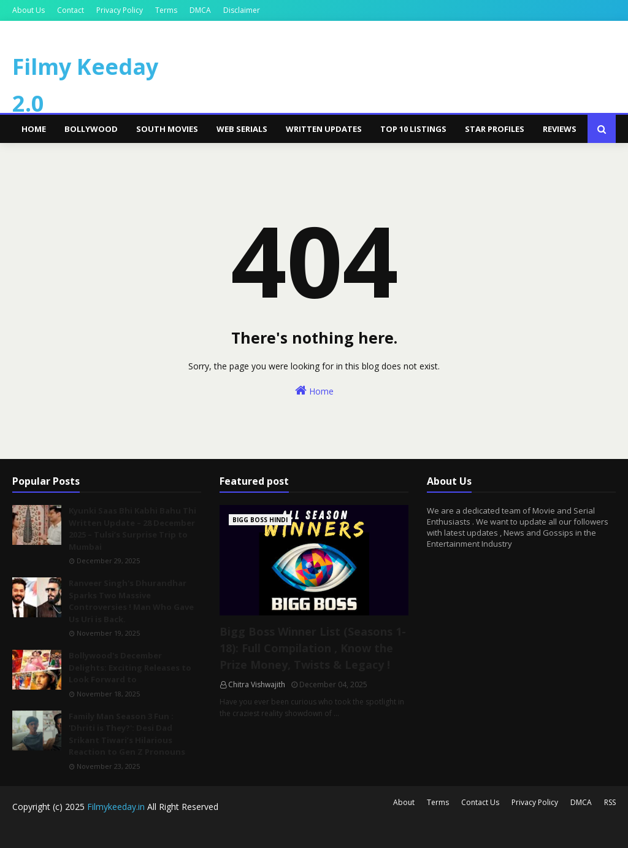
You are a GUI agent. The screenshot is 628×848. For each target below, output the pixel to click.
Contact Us (480, 802)
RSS (610, 802)
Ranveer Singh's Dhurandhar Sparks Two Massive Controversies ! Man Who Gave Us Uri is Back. (131, 601)
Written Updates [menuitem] (324, 128)
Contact (70, 10)
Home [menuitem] (33, 128)
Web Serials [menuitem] (241, 128)
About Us (28, 10)
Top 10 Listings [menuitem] (413, 128)
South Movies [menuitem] (167, 128)
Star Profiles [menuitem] (494, 128)
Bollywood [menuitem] (91, 128)
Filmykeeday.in (116, 806)
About (404, 802)
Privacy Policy (119, 10)
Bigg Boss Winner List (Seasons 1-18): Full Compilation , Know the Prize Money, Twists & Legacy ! (313, 648)
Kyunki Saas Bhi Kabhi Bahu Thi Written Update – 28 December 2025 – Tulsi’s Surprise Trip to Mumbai (132, 528)
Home (314, 390)
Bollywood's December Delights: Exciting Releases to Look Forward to (130, 667)
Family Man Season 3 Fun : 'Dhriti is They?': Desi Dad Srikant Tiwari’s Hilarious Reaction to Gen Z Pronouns (127, 734)
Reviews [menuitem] (559, 128)
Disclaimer (241, 10)
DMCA (200, 10)
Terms (166, 10)
